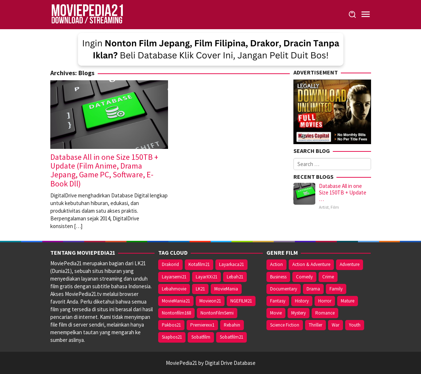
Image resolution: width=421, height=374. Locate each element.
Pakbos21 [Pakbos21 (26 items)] (171, 325)
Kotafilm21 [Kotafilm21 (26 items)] (199, 264)
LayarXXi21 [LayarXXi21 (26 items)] (206, 277)
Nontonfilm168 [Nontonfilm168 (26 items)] (176, 313)
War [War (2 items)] (335, 325)
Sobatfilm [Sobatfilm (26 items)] (200, 337)
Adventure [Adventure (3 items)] (349, 264)
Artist (324, 207)
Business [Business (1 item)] (278, 277)
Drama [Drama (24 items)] (313, 289)
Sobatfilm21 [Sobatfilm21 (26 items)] (231, 337)
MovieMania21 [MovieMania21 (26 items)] (176, 301)
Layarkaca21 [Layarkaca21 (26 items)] (231, 264)
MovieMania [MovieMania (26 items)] (226, 289)
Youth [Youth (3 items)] (354, 325)
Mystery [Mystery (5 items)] (298, 313)
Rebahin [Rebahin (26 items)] (232, 325)
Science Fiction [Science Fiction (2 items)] (284, 325)
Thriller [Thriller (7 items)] (315, 325)
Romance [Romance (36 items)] (325, 313)
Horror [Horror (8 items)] (324, 301)
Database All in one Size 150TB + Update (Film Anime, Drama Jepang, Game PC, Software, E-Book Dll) (104, 170)
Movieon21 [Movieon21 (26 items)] (210, 301)
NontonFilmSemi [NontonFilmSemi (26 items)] (217, 313)
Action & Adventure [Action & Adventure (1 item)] (311, 264)
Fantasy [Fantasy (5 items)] (277, 301)
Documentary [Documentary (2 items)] (283, 289)
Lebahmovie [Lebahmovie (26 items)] (174, 289)
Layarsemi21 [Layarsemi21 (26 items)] (174, 277)
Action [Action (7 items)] (276, 264)
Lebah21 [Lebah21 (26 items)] (235, 277)
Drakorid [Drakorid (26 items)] (170, 264)
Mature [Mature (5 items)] (347, 301)
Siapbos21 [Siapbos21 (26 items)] (172, 337)
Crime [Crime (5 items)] (328, 277)
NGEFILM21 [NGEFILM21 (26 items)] (241, 301)
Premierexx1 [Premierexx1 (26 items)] (202, 325)
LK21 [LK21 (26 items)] (200, 289)
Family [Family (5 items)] (336, 289)
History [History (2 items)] (302, 301)
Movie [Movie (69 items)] (276, 313)
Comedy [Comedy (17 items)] (304, 277)
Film (335, 207)
